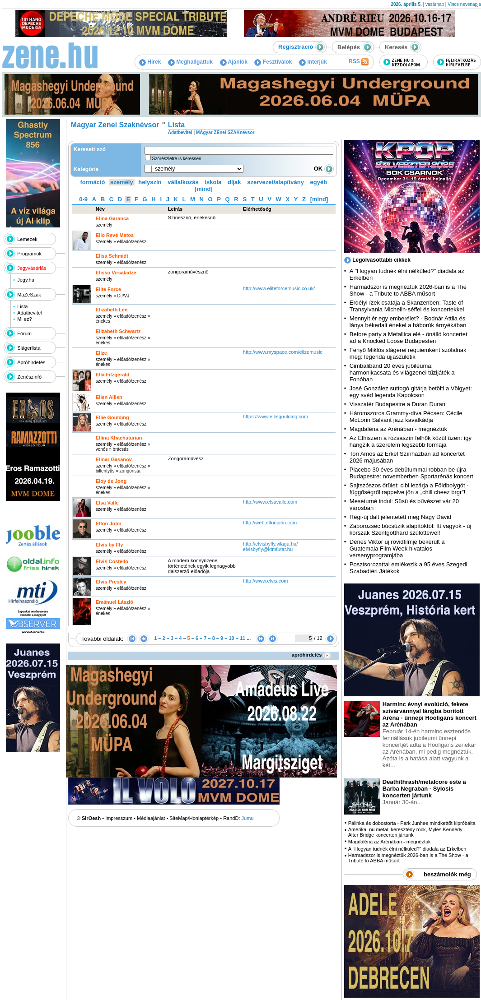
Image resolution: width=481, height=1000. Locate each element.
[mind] (204, 188)
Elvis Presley (111, 581)
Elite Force (108, 289)
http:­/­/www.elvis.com (265, 580)
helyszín (149, 182)
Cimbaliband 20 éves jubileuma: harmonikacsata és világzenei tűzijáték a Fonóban (402, 372)
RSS (359, 61)
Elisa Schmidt (112, 256)
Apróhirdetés (31, 362)
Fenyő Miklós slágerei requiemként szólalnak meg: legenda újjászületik (408, 353)
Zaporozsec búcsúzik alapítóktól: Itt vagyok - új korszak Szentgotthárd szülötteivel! (411, 529)
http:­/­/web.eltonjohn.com (270, 522)
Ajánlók (234, 62)
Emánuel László (114, 602)
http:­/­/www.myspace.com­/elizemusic (282, 352)
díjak (234, 182)
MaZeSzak (29, 294)
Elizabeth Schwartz (118, 331)
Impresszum (118, 818)
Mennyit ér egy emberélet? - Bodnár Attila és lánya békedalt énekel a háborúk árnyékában (408, 322)
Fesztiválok (273, 62)
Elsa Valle (107, 502)
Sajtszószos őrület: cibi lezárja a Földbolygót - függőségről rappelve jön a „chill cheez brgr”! (409, 488)
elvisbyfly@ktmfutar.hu (268, 549)
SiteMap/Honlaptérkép (194, 818)
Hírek (150, 62)
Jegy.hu (25, 279)
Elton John (108, 523)
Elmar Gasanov (114, 459)
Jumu (248, 818)
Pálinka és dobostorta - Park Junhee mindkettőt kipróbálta (412, 823)
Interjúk (313, 62)
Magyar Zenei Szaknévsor (115, 125)
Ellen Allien (109, 397)
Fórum (24, 333)
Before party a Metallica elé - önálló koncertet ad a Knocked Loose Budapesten (408, 337)
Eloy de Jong (111, 481)
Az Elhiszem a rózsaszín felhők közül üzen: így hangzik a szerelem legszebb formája (411, 441)
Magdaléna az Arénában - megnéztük (398, 429)
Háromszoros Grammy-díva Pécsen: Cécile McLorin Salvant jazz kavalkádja (406, 416)
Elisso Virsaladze (116, 272)
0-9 (83, 199)
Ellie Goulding (112, 417)
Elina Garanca (112, 218)
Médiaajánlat (151, 818)
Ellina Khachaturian (119, 437)
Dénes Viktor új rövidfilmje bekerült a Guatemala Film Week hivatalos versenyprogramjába (397, 548)
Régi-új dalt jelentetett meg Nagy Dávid (400, 517)
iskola (213, 182)
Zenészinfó (29, 377)
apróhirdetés (311, 654)
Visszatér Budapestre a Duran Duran (397, 404)
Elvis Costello (112, 561)
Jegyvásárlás (31, 268)
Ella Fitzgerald (113, 374)
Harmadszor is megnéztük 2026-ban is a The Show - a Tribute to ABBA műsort (408, 290)
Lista (22, 306)
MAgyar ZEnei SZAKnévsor (225, 132)
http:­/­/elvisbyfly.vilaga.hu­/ (270, 543)
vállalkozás (183, 182)
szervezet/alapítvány (275, 182)
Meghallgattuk (190, 62)
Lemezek (27, 239)
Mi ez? (24, 319)
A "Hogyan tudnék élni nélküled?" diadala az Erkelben (407, 849)
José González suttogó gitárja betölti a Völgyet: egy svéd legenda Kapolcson (411, 391)
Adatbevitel (29, 312)
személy (121, 182)
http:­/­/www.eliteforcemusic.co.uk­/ (279, 288)
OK (324, 168)
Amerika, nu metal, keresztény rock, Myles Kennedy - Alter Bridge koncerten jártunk (407, 832)
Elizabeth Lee (111, 309)
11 (242, 638)
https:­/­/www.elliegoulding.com (275, 416)
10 (231, 638)
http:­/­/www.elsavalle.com (270, 502)
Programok (29, 253)
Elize (101, 353)
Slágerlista (28, 348)
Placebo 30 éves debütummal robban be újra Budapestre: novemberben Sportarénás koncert (411, 473)
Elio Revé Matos (115, 235)
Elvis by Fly (109, 544)
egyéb (318, 182)
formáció (92, 182)
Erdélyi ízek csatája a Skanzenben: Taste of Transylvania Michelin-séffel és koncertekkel (407, 306)
